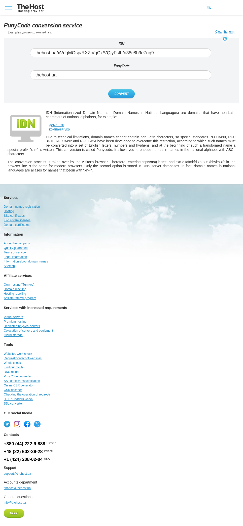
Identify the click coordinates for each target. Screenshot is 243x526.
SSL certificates (14, 215)
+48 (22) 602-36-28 (23, 451)
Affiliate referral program (20, 298)
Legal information (15, 257)
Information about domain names (26, 261)
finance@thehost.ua (17, 488)
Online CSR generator (18, 385)
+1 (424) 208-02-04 (23, 459)
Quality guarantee (16, 248)
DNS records (12, 372)
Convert (121, 94)
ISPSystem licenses (17, 220)
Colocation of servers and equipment (28, 330)
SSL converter (13, 403)
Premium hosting (15, 321)
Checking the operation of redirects (27, 394)
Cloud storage (13, 335)
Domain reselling (15, 289)
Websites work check (18, 354)
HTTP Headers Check (18, 399)
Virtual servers (13, 317)
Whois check (12, 363)
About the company (17, 243)
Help (14, 513)
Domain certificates (16, 225)
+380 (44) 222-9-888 (24, 443)
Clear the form (224, 31)
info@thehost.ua (15, 502)
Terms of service (15, 252)
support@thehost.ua (17, 473)
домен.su (28, 32)
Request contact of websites (23, 358)
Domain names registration (22, 206)
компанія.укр (44, 32)
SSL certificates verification (22, 381)
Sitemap (9, 266)
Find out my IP (13, 367)
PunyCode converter (17, 376)
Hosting (9, 211)
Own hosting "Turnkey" (19, 284)
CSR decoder (13, 390)
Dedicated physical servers (22, 326)
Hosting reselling (15, 293)
